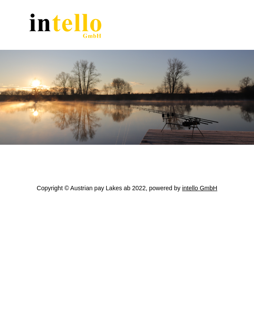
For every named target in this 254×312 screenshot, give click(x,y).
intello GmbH (199, 188)
